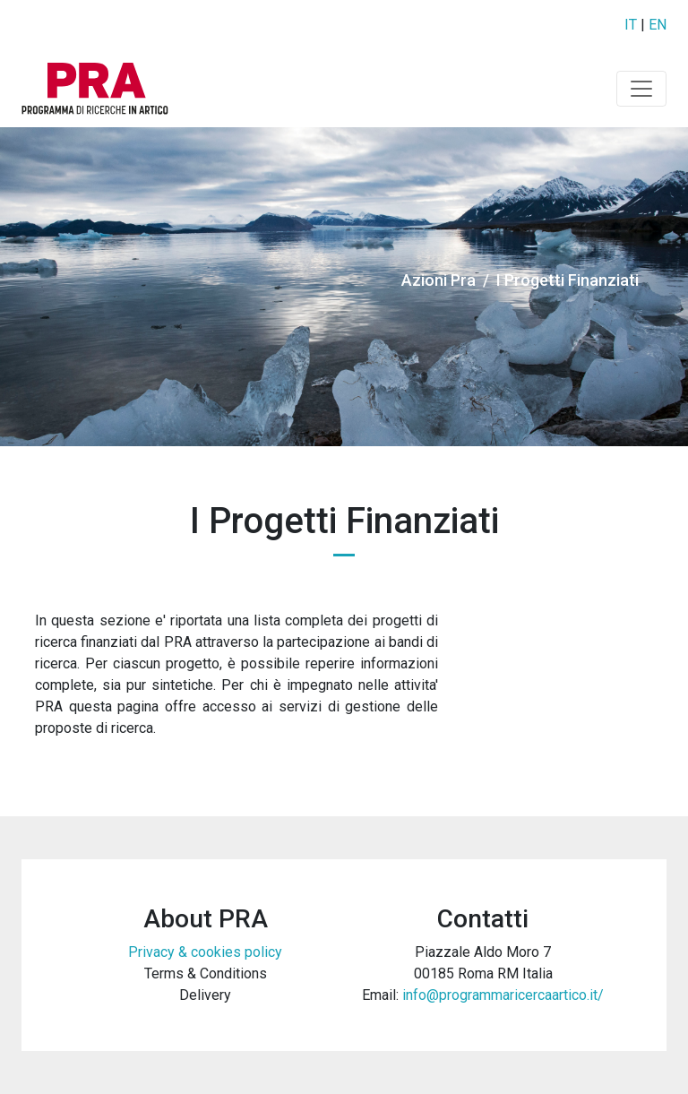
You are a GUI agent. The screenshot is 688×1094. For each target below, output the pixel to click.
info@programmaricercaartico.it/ (503, 995)
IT (630, 24)
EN (657, 24)
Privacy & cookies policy (205, 951)
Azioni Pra (438, 280)
